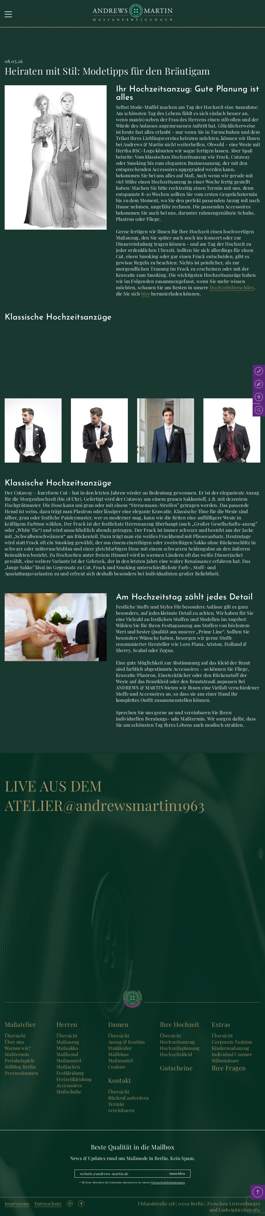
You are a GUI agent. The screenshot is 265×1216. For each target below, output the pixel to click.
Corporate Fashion (232, 1042)
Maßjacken (68, 1067)
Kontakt (119, 1080)
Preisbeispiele (20, 1060)
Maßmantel (68, 1060)
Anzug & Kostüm (126, 1042)
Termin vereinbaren (121, 1107)
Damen (118, 1024)
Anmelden (177, 1173)
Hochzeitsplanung (180, 1048)
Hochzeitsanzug (177, 1042)
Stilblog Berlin (20, 1067)
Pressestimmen (21, 1073)
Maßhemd (67, 1054)
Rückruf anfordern (128, 1098)
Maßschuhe (69, 1091)
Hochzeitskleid (176, 1054)
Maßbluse (118, 1054)
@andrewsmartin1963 (133, 805)
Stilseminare (225, 1060)
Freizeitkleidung (74, 1079)
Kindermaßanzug (230, 1048)
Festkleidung (70, 1073)
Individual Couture (232, 1054)
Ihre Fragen (229, 1068)
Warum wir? (18, 1048)
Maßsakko (67, 1048)
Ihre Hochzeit (179, 1024)
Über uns (14, 1042)
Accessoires (69, 1085)
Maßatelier (20, 1024)
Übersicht (15, 1036)
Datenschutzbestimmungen (168, 1182)
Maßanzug (67, 1042)
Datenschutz (48, 1203)
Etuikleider (120, 1048)
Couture (117, 1067)
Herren (66, 1024)
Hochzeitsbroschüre (232, 287)
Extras (221, 1024)
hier (145, 294)
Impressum (17, 1203)
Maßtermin (17, 1054)
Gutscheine (176, 1068)
